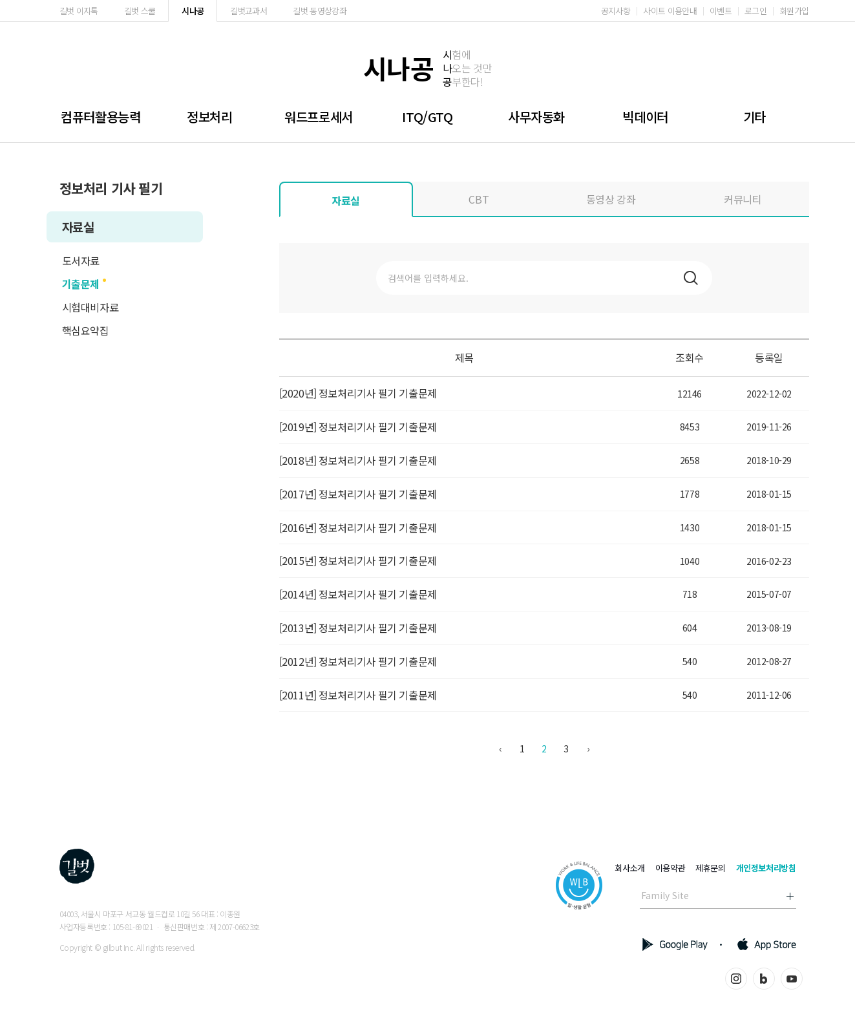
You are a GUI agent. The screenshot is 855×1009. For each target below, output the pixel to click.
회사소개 (629, 868)
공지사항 (615, 11)
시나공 (193, 11)
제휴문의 (710, 868)
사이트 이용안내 (670, 11)
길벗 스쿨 (140, 11)
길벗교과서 (248, 11)
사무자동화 (536, 116)
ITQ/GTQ (427, 116)
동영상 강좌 (611, 199)
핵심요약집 (85, 330)
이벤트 (721, 11)
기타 (754, 116)
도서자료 (81, 260)
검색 (691, 278)
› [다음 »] (588, 748)
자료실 (78, 226)
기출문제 (81, 284)
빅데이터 (645, 116)
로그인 (755, 11)
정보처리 (209, 116)
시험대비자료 (90, 307)
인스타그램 (736, 979)
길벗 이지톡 (78, 11)
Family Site (665, 895)
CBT (479, 199)
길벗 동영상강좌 (319, 11)
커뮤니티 (742, 199)
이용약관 (670, 868)
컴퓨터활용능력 (100, 116)
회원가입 (793, 11)
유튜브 (792, 979)
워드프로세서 (318, 116)
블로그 (764, 979)
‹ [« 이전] (500, 748)
